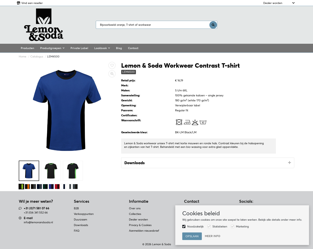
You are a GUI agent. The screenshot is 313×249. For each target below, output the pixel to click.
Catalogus (36, 56)
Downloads (134, 162)
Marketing (242, 226)
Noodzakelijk (195, 226)
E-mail (28, 218)
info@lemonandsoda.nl (38, 222)
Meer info (212, 236)
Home (22, 56)
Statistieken (219, 226)
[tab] (207, 163)
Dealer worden (272, 3)
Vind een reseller (32, 3)
